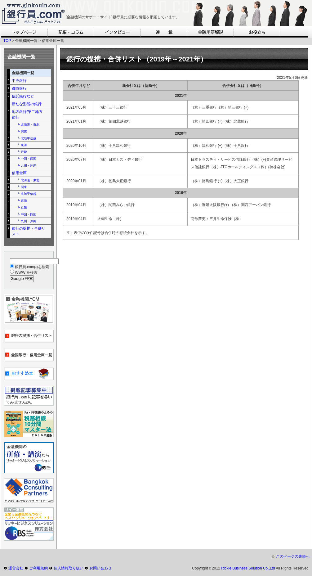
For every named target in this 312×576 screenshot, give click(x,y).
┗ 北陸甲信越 (26, 138)
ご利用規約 (38, 568)
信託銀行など (23, 96)
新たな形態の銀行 (27, 104)
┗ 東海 (22, 145)
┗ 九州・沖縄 (26, 165)
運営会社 (15, 568)
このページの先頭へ (293, 556)
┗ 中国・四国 (26, 158)
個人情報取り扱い (68, 568)
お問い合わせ (100, 568)
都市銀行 (19, 88)
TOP (7, 40)
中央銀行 (19, 81)
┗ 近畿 (22, 152)
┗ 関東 (22, 131)
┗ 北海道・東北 (28, 124)
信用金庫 (19, 173)
